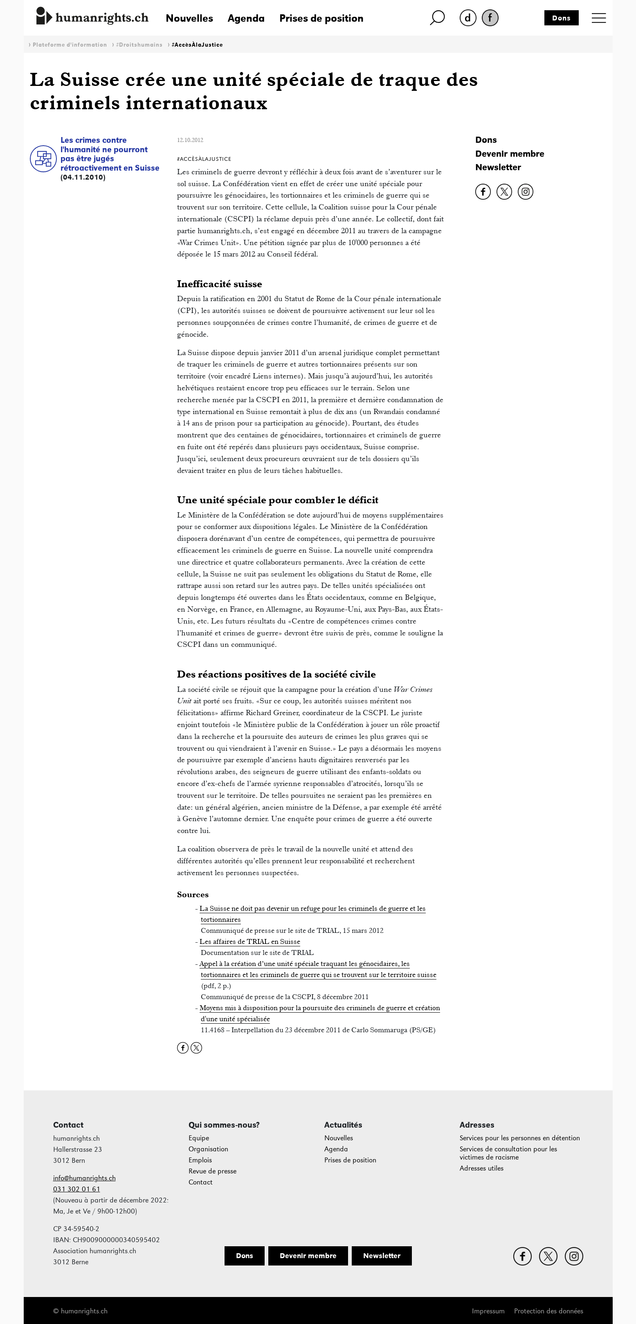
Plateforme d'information (70, 44)
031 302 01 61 (76, 1189)
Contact (201, 1182)
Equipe (199, 1138)
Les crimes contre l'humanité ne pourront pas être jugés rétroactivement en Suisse (110, 154)
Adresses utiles (481, 1168)
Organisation (208, 1149)
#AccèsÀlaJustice (197, 44)
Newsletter (498, 167)
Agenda (246, 18)
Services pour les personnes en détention (520, 1138)
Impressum (488, 1311)
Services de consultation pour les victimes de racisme (508, 1153)
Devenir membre (509, 154)
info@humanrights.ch (84, 1178)
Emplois (200, 1160)
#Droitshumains (139, 44)
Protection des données (548, 1311)
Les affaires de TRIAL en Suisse (250, 941)
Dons (561, 18)
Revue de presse (212, 1171)
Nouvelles (189, 18)
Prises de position (321, 18)
